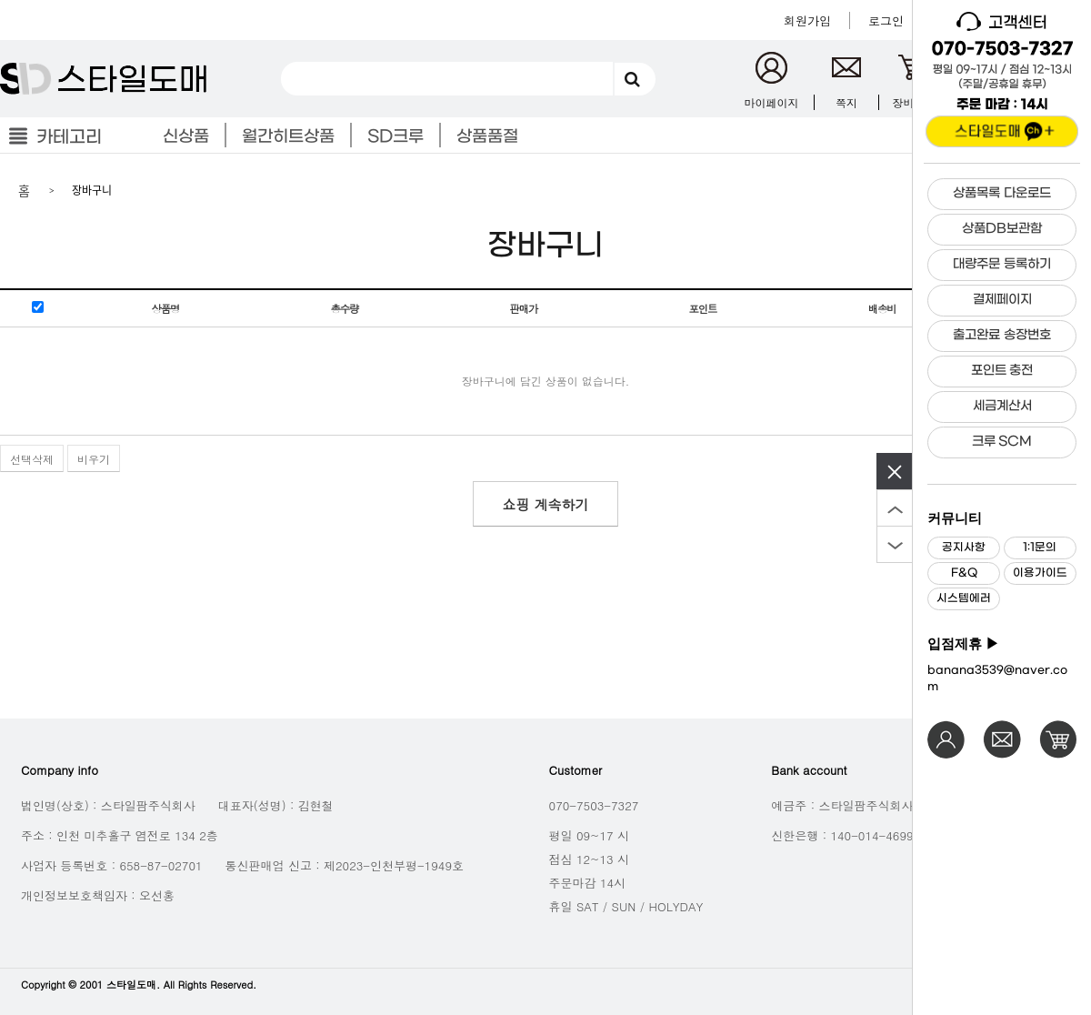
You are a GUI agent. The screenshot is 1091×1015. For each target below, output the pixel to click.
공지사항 (964, 547)
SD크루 (395, 136)
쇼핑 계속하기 (545, 504)
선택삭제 (32, 459)
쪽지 (846, 102)
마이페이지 (772, 102)
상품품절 (487, 136)
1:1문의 (1039, 547)
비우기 (93, 459)
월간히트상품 (288, 136)
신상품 (186, 136)
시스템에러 (963, 598)
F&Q (964, 573)
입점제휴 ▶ (963, 644)
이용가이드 (1040, 573)
